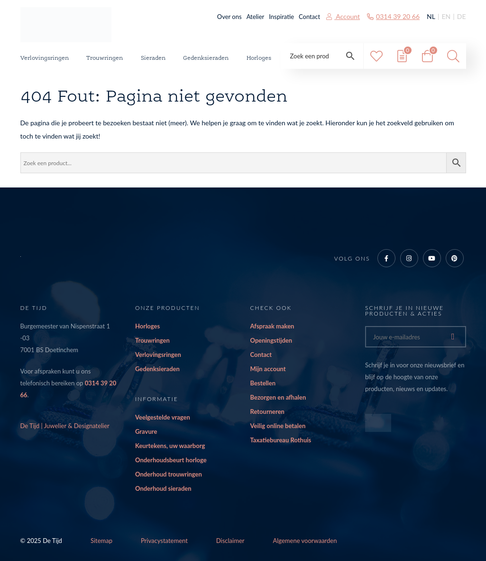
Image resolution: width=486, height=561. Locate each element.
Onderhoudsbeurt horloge (171, 460)
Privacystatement (164, 540)
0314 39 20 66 (393, 16)
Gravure (146, 431)
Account (343, 16)
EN (445, 16)
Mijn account (268, 369)
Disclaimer (230, 540)
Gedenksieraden (206, 58)
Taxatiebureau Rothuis (281, 440)
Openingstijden (271, 340)
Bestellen (263, 383)
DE (461, 16)
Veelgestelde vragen (162, 417)
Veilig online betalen (278, 426)
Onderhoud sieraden (163, 488)
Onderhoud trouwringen (168, 474)
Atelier (256, 16)
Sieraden (153, 58)
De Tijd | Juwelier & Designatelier (65, 426)
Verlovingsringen (44, 58)
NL (431, 16)
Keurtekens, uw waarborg (170, 445)
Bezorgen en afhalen (278, 397)
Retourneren (267, 411)
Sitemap (101, 540)
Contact (309, 16)
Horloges (259, 58)
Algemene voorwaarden (305, 540)
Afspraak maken (272, 326)
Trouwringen (104, 58)
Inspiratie (281, 16)
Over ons (229, 16)
